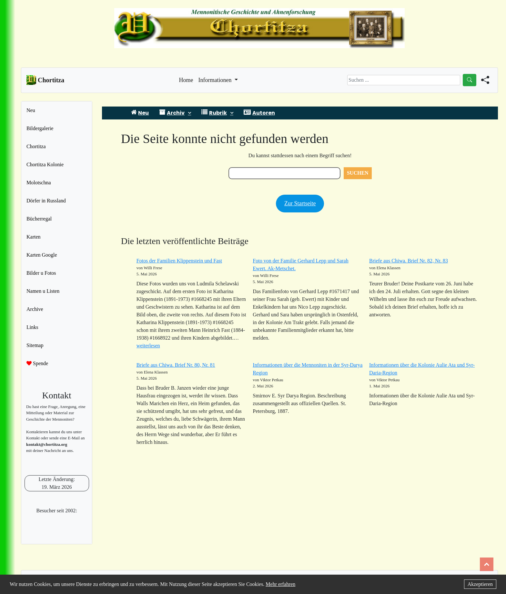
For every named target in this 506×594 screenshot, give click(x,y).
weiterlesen (148, 345)
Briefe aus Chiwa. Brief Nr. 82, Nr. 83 (408, 260)
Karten (33, 237)
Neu (30, 110)
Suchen (358, 173)
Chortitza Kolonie (45, 164)
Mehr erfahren (280, 584)
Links (32, 327)
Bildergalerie (39, 128)
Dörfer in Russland (46, 200)
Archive (34, 309)
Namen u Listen (42, 291)
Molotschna (38, 182)
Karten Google (41, 255)
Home (186, 79)
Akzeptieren (480, 584)
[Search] (403, 80)
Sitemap (34, 345)
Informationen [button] (215, 80)
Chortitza (36, 146)
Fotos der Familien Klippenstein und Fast (179, 260)
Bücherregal (39, 218)
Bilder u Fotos (41, 273)
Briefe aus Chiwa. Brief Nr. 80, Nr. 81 (176, 365)
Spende (37, 363)
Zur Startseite (300, 203)
